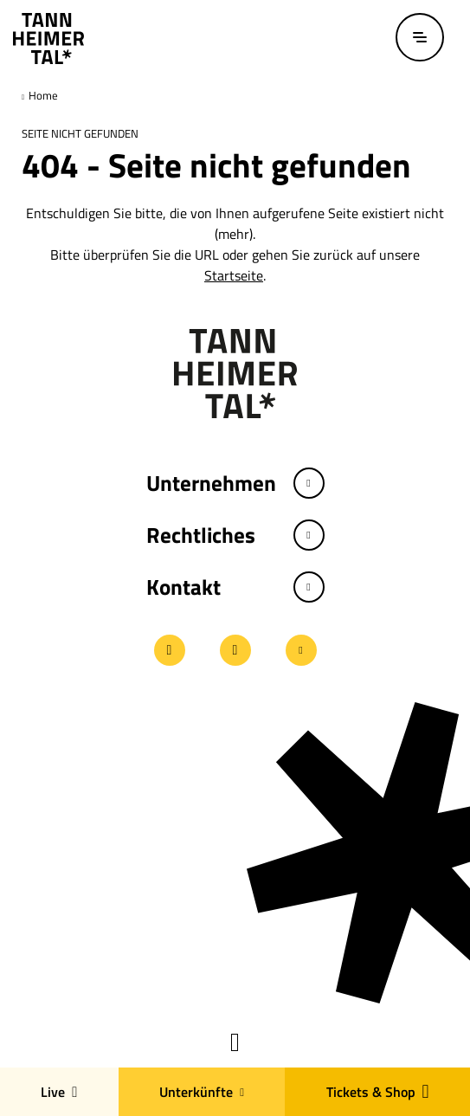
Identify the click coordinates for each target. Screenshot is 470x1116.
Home (42, 95)
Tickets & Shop (377, 1091)
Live (59, 1091)
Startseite (233, 275)
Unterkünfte (201, 1091)
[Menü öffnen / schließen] (420, 37)
